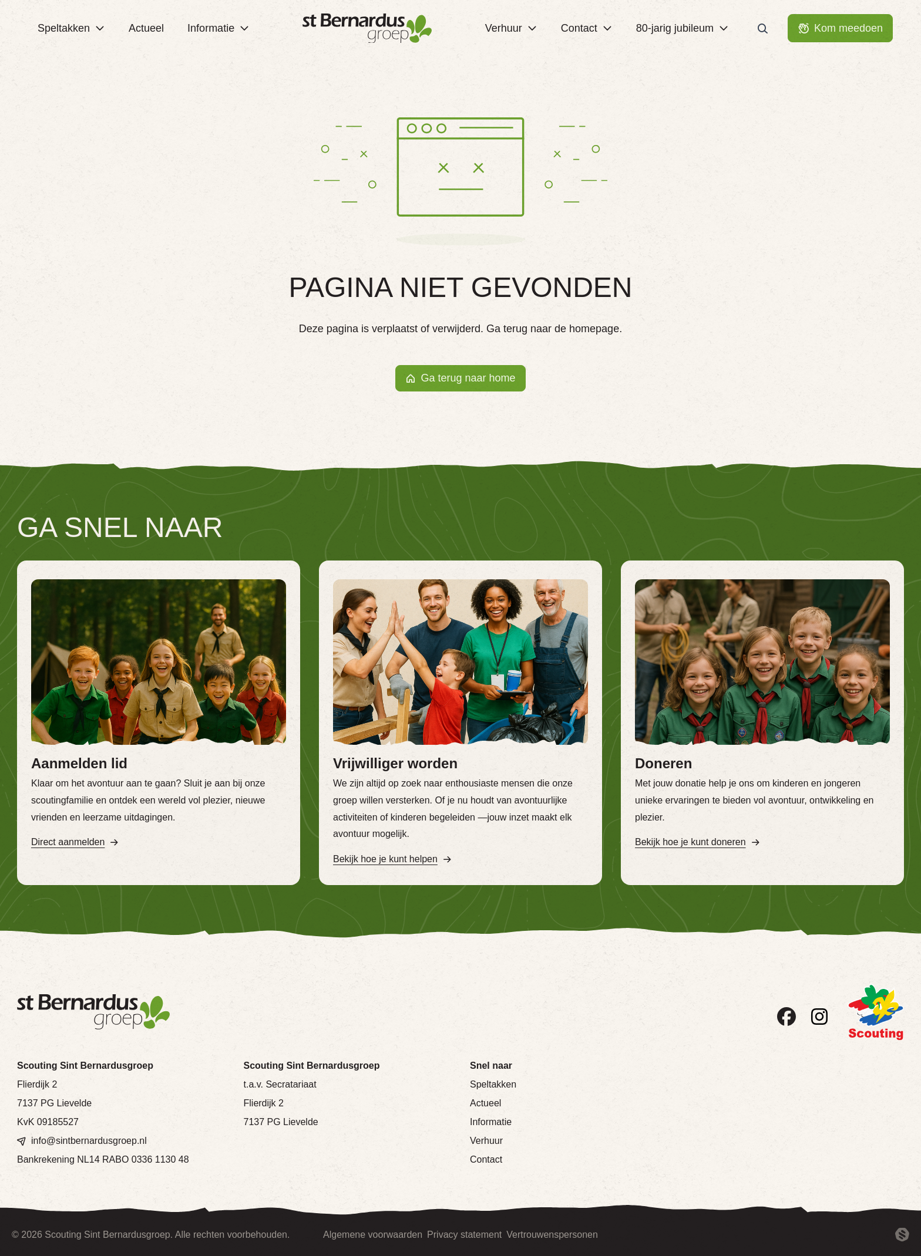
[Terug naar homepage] (367, 28)
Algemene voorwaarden (372, 1235)
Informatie (491, 1122)
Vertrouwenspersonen (552, 1235)
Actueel (485, 1103)
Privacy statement (464, 1235)
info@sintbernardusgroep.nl (89, 1141)
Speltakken (493, 1084)
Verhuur (486, 1141)
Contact (486, 1159)
